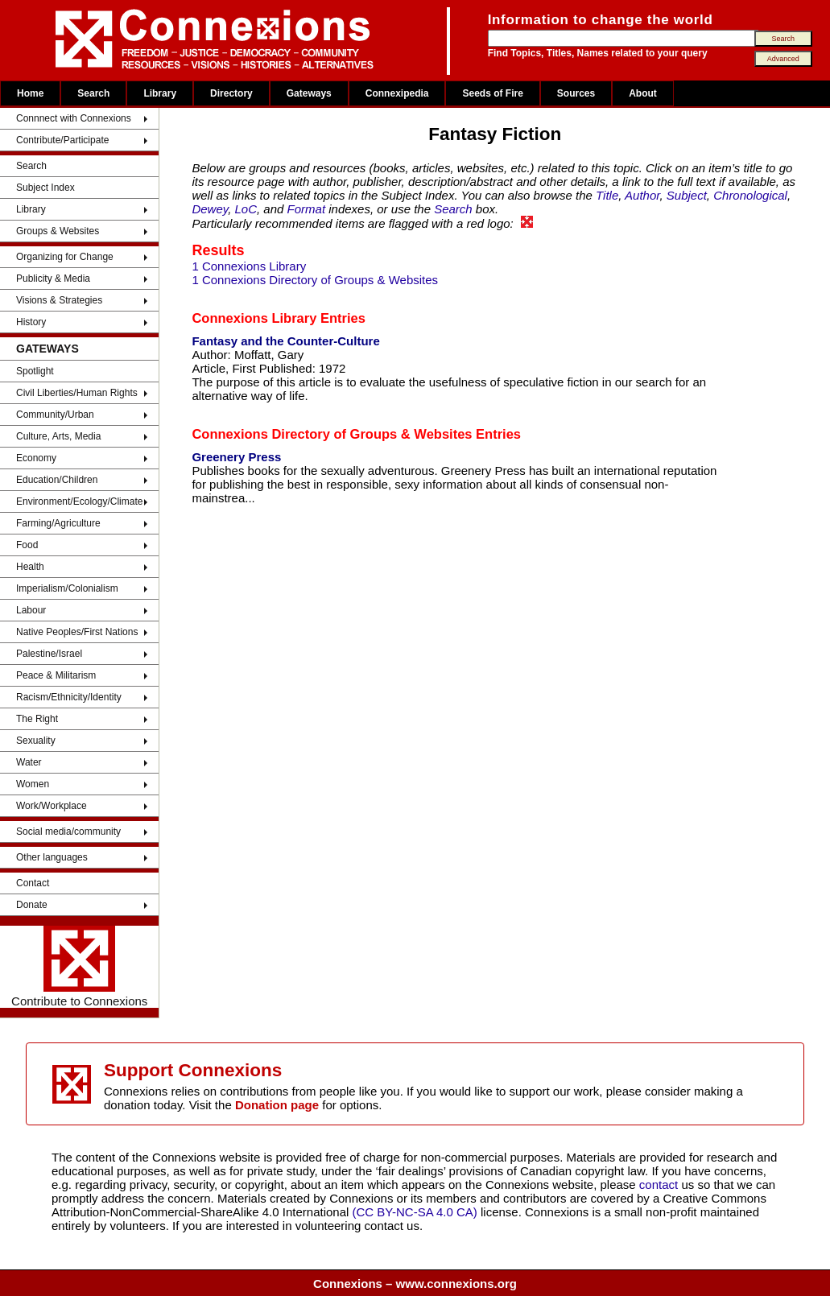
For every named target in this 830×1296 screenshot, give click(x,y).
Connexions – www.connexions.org (415, 1283)
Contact (32, 883)
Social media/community (68, 831)
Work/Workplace (51, 805)
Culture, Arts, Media (58, 436)
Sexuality (36, 740)
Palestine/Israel (49, 653)
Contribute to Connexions (79, 967)
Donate (31, 904)
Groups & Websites (57, 231)
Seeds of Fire (492, 93)
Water (29, 762)
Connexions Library (254, 318)
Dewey (210, 209)
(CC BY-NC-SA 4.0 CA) (415, 1212)
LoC (246, 209)
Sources (576, 93)
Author (642, 195)
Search (93, 93)
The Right (37, 718)
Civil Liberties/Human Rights (77, 392)
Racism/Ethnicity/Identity (69, 697)
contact (660, 1184)
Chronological (750, 195)
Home (30, 93)
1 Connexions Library (249, 266)
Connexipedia (397, 93)
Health (30, 566)
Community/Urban (55, 414)
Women (32, 784)
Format (306, 209)
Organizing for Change (65, 256)
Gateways (309, 93)
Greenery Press (236, 457)
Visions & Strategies (59, 300)
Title (607, 195)
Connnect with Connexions (73, 118)
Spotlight (35, 371)
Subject (687, 195)
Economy (36, 458)
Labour (31, 610)
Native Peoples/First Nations (77, 632)
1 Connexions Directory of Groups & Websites (315, 280)
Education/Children (56, 479)
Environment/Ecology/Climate (79, 501)
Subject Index (45, 187)
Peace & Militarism (56, 675)
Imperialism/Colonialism (67, 588)
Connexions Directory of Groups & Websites (332, 434)
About (643, 93)
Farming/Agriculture (58, 523)
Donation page (277, 1105)
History (31, 322)
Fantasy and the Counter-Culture (285, 341)
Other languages (52, 857)
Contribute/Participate (62, 140)
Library (159, 93)
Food (27, 545)
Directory (231, 93)
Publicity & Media (53, 278)
